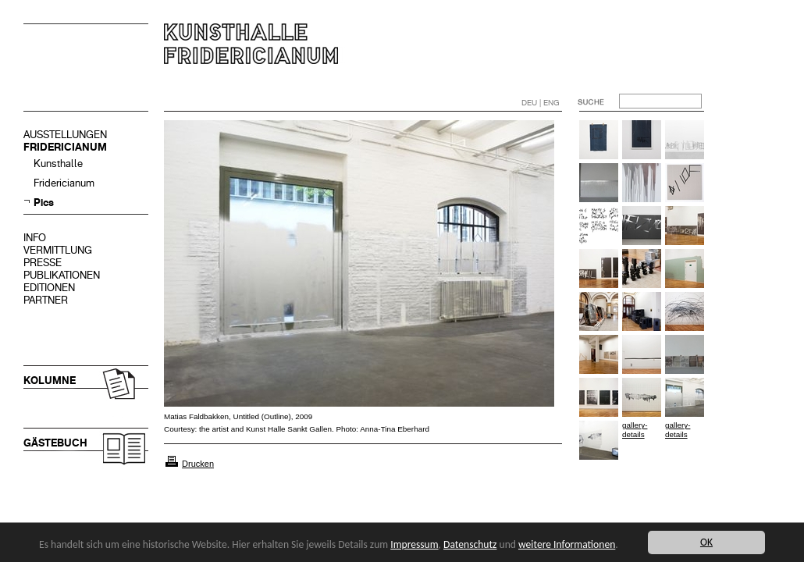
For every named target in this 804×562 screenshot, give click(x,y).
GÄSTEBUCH (55, 443)
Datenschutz (469, 544)
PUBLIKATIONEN (61, 275)
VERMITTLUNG (57, 250)
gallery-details (634, 430)
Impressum (414, 544)
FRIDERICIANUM (65, 147)
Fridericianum (64, 183)
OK (706, 542)
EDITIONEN (49, 287)
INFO (34, 238)
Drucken (198, 463)
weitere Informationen (566, 544)
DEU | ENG (540, 102)
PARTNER (45, 300)
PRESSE (42, 263)
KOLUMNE (49, 380)
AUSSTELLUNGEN (65, 134)
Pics (44, 202)
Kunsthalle (58, 163)
